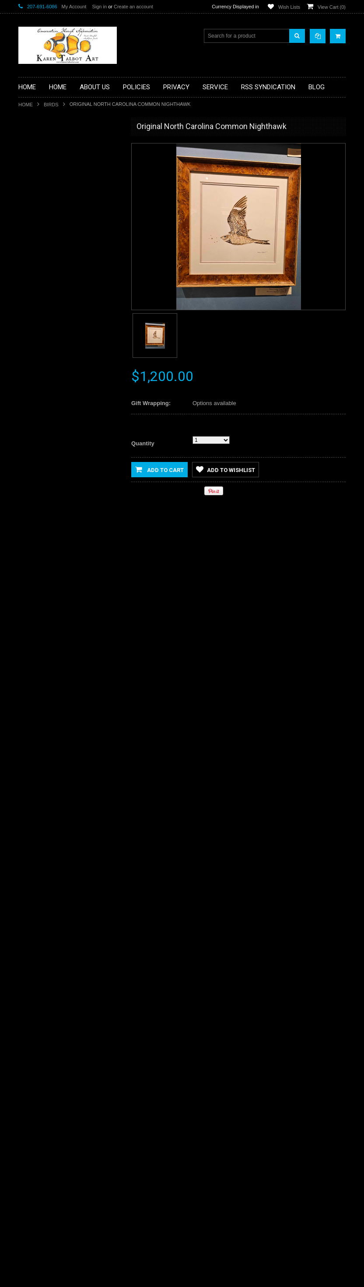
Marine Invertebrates (48, 354)
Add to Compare (95, 626)
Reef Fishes (38, 398)
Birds (51, 104)
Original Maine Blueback (69, 905)
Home (25, 104)
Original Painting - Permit (69, 559)
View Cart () (332, 7)
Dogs (30, 220)
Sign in (99, 6)
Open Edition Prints (46, 369)
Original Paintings (44, 384)
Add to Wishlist (43, 626)
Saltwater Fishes (43, 413)
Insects (32, 310)
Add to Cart (159, 469)
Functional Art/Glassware (53, 280)
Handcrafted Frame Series (54, 295)
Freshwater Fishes (45, 265)
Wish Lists (289, 7)
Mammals (35, 339)
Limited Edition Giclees (50, 325)
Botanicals (36, 191)
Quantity (142, 443)
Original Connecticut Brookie (69, 1077)
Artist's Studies (41, 146)
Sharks (32, 428)
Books (31, 176)
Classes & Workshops (49, 206)
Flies (29, 250)
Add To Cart (70, 608)
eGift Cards (37, 235)
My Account (74, 6)
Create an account (133, 6)
